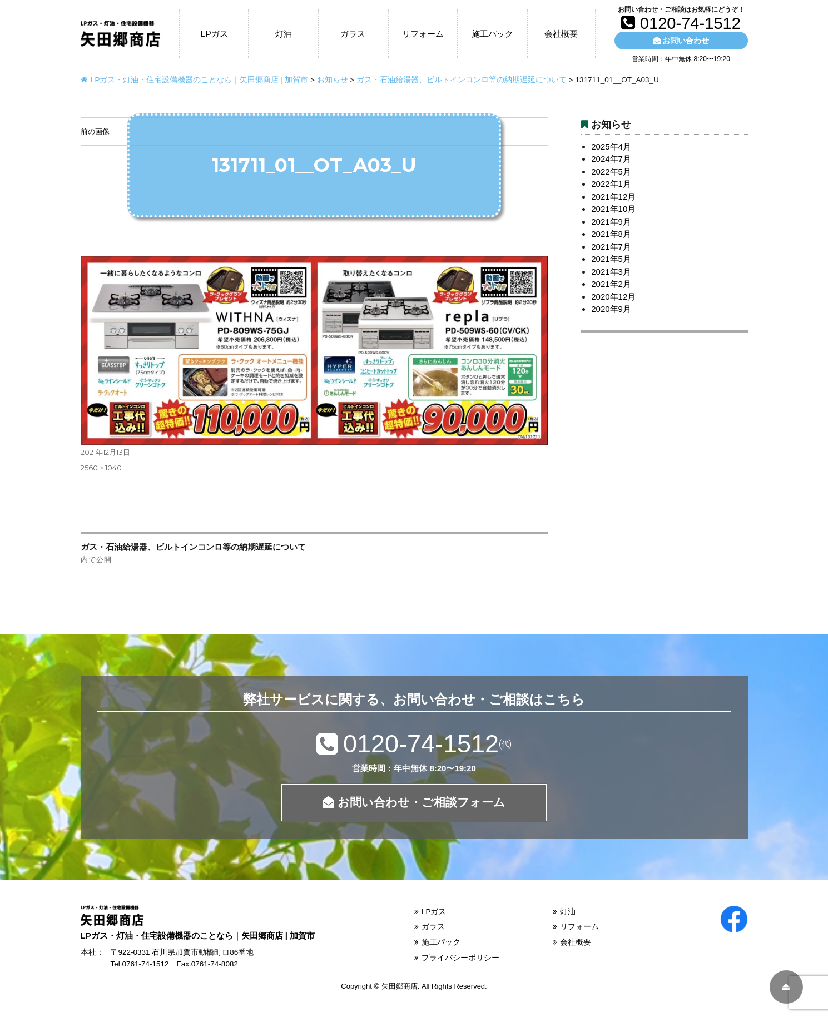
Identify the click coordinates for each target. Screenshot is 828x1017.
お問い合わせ (681, 40)
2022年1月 (611, 183)
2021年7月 (611, 246)
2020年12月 (613, 296)
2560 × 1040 (101, 467)
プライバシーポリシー (460, 958)
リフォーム (423, 33)
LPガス (214, 33)
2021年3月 (611, 271)
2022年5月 (611, 171)
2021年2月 (611, 284)
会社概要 (561, 33)
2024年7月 (611, 158)
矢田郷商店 (399, 986)
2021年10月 (613, 209)
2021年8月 (611, 234)
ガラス (352, 33)
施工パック (492, 33)
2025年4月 (611, 146)
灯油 (283, 33)
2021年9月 (611, 221)
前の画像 (95, 131)
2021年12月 (613, 196)
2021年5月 (611, 259)
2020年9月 (611, 309)
